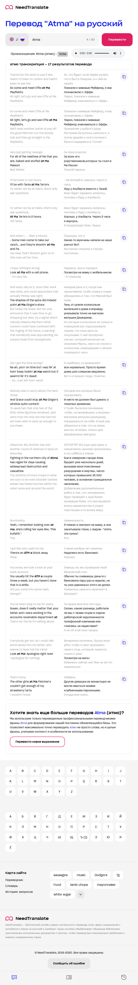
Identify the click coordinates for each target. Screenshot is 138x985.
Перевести (117, 39)
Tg (118, 875)
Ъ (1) (83, 837)
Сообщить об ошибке (69, 963)
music (81, 875)
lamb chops (79, 885)
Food (57, 885)
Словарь (11, 886)
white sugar (62, 894)
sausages (61, 875)
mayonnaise (106, 885)
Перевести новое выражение (37, 741)
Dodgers (101, 875)
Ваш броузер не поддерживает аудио (99, 53)
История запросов (19, 892)
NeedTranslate (27, 7)
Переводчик (14, 880)
